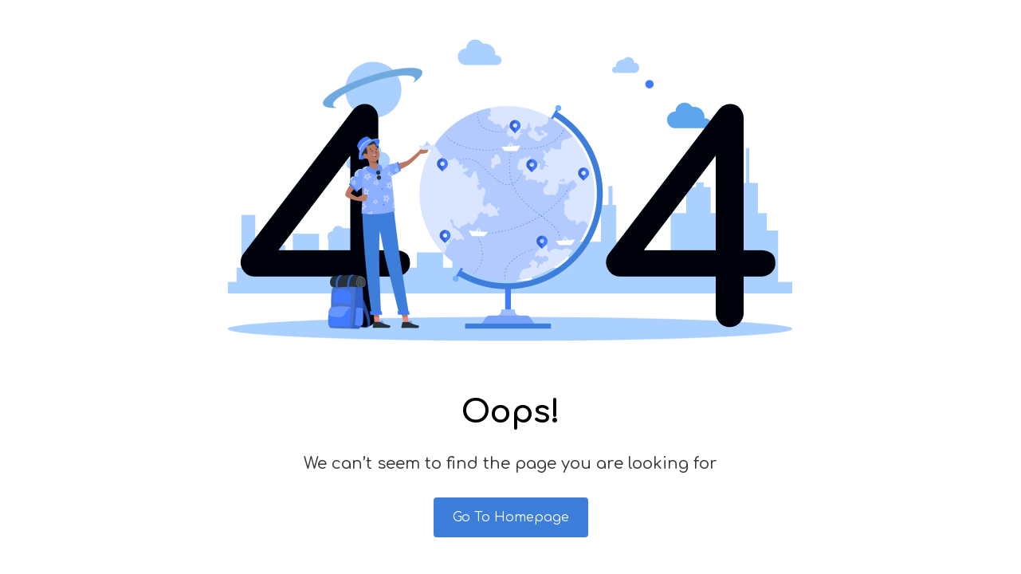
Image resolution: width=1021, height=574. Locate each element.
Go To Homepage (511, 517)
